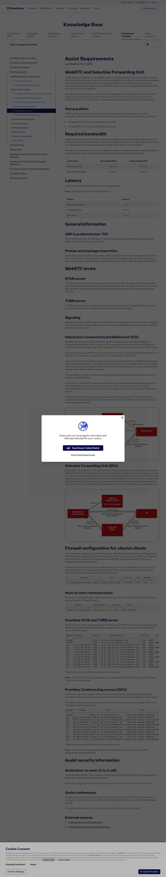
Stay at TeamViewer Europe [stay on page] (83, 455)
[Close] (122, 417)
